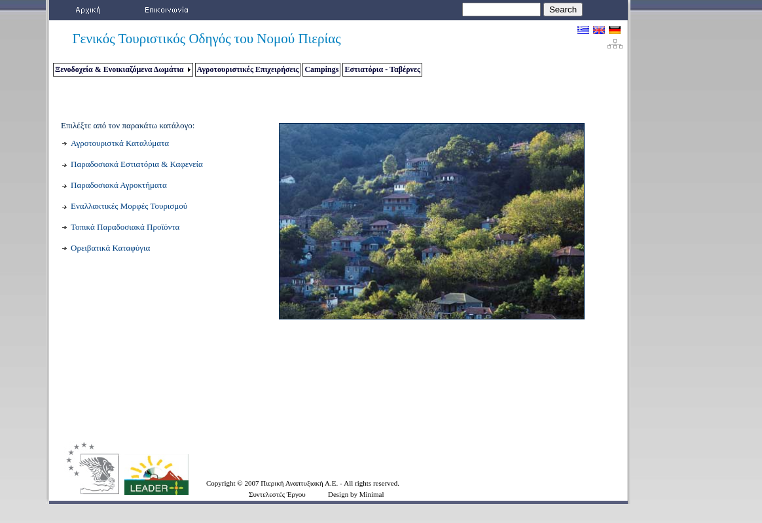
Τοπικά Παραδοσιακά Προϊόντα (125, 227)
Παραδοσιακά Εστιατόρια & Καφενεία (137, 164)
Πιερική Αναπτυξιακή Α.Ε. (300, 483)
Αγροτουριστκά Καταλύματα (120, 143)
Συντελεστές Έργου (277, 494)
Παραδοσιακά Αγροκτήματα (119, 185)
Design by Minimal (356, 494)
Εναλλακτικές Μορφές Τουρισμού (129, 206)
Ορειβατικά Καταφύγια (110, 248)
